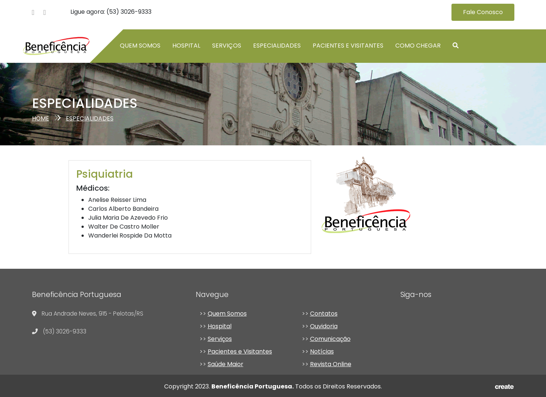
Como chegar (418, 45)
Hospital (186, 45)
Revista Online (330, 364)
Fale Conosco (483, 12)
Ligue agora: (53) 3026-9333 (110, 11)
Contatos (324, 313)
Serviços (226, 45)
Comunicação (330, 339)
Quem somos (140, 45)
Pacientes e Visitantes (348, 45)
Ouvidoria (324, 326)
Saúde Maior (225, 364)
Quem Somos (227, 313)
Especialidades (277, 45)
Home (41, 118)
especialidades (90, 118)
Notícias (322, 351)
